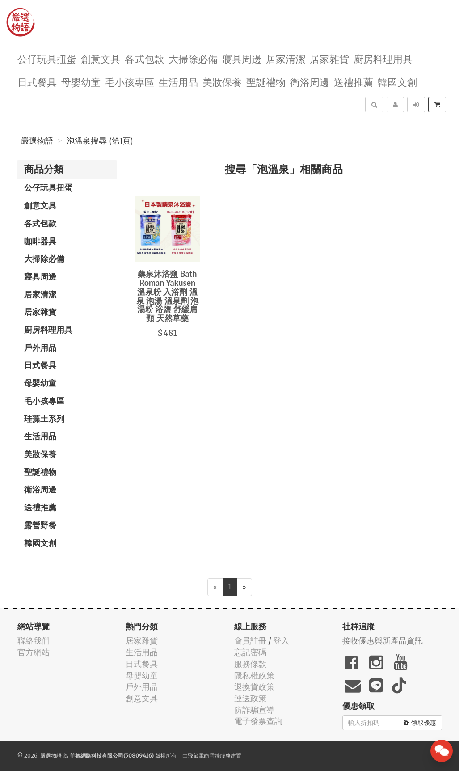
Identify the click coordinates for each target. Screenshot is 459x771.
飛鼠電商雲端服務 (209, 755)
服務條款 (250, 664)
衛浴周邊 (309, 81)
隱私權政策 (254, 675)
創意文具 (100, 58)
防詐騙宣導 (254, 710)
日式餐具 (37, 81)
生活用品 (178, 81)
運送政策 (250, 698)
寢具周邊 (241, 58)
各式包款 (144, 58)
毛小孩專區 (129, 81)
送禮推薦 (353, 81)
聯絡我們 (33, 640)
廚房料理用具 (383, 58)
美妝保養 (222, 81)
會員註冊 (250, 640)
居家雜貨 (329, 58)
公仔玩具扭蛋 (46, 58)
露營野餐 (40, 525)
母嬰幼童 (81, 81)
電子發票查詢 (258, 721)
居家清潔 (285, 58)
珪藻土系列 (44, 419)
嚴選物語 (37, 141)
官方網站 (33, 652)
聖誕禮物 (266, 81)
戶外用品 (40, 347)
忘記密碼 (250, 652)
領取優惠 (420, 723)
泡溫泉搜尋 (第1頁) (100, 141)
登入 (281, 640)
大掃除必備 (193, 58)
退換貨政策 (254, 687)
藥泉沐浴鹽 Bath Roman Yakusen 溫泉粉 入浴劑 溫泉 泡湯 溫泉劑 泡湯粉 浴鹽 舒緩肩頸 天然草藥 (167, 296)
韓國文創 (397, 81)
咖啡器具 (40, 241)
